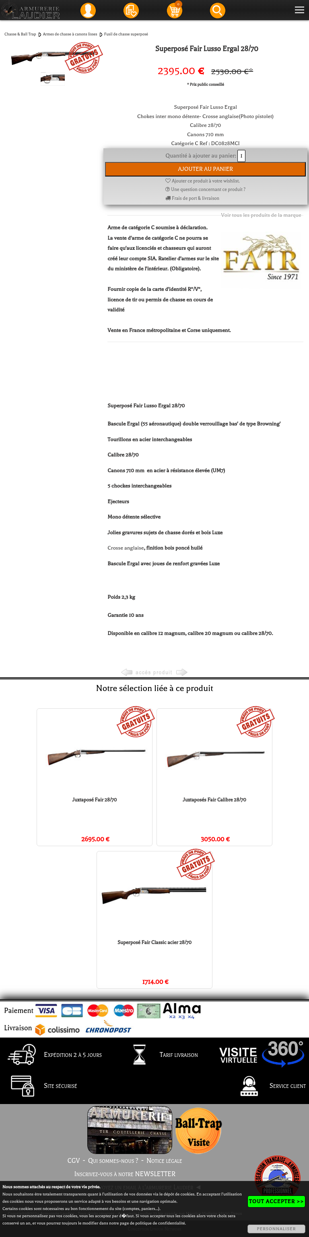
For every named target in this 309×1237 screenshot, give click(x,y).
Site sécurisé (40, 1087)
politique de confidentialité (160, 1223)
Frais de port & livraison (192, 198)
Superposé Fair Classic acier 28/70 (154, 942)
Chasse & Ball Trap (20, 34)
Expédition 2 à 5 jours (52, 1055)
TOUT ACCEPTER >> (276, 1201)
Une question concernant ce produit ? (205, 189)
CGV (73, 1160)
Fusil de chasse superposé (126, 34)
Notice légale (164, 1160)
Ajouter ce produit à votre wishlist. (202, 181)
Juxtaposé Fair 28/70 (94, 800)
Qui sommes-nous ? (113, 1160)
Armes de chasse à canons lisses (70, 34)
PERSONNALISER (276, 1228)
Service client (267, 1087)
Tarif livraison (158, 1055)
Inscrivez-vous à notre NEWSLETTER (124, 1174)
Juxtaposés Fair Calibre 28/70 (214, 800)
